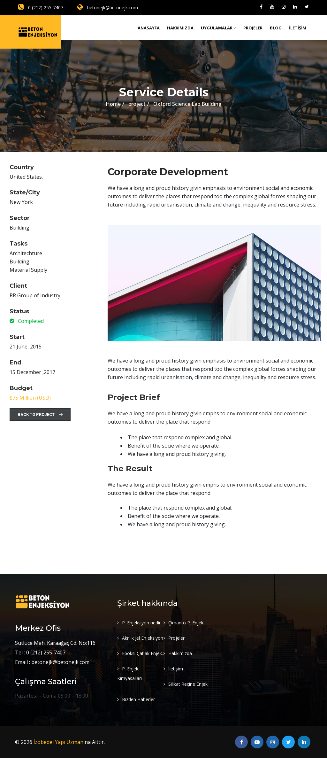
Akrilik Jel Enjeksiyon (142, 638)
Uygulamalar (218, 28)
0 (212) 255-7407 (40, 7)
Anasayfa (149, 28)
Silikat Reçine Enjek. (188, 684)
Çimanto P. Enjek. (186, 623)
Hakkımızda (180, 28)
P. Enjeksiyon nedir (141, 623)
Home (113, 103)
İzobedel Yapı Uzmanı (59, 742)
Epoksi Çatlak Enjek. (142, 653)
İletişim (297, 28)
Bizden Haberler (138, 699)
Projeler (252, 28)
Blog (276, 28)
